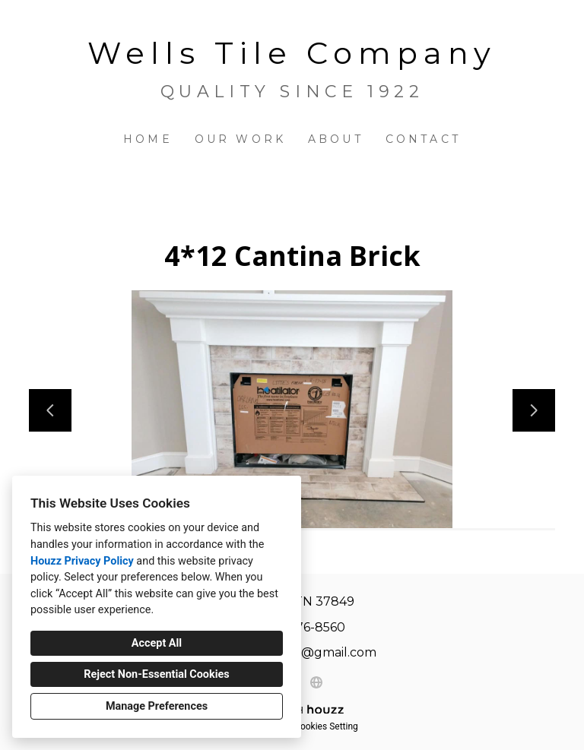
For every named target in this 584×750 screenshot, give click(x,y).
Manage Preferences (157, 706)
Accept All (157, 643)
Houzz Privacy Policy (82, 561)
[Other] (316, 682)
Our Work (241, 139)
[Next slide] (534, 410)
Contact (423, 139)
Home (148, 139)
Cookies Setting (326, 726)
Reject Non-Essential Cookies (156, 674)
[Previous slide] (50, 410)
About (335, 139)
